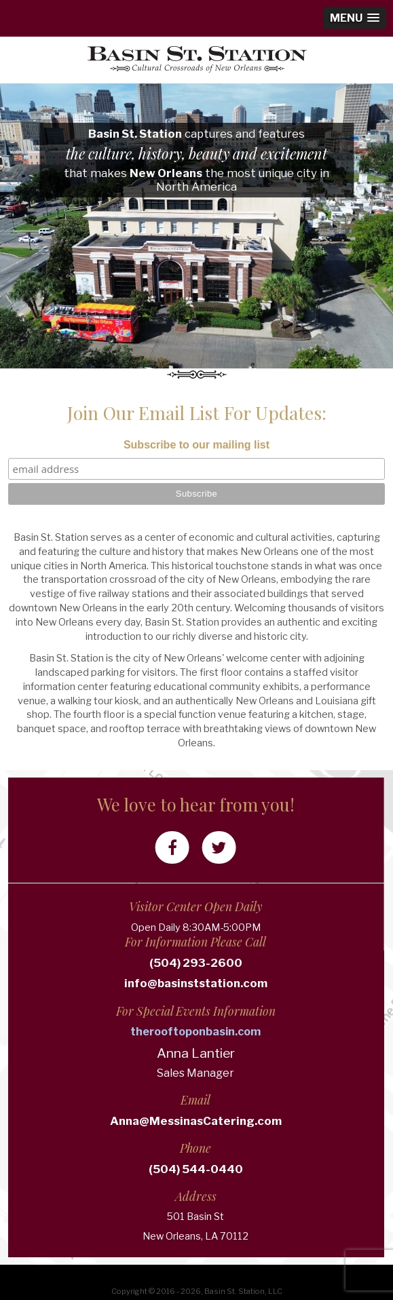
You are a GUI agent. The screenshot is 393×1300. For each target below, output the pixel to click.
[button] (354, 18)
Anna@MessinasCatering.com (161, 1121)
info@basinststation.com (161, 983)
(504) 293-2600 (161, 963)
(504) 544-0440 (161, 1169)
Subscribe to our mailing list (196, 445)
